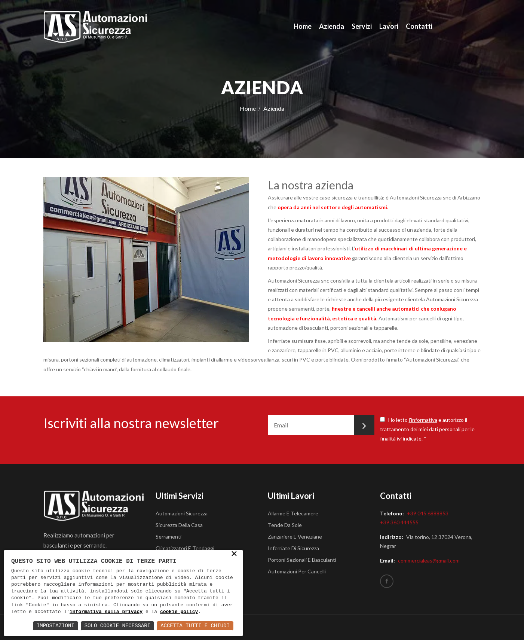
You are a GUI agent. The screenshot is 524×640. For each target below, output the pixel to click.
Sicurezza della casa (179, 525)
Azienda (331, 26)
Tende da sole (285, 525)
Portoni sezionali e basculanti (302, 560)
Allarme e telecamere (293, 513)
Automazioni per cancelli (297, 571)
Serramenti (168, 536)
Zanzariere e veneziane (295, 536)
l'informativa (423, 420)
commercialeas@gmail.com (429, 560)
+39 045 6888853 (427, 513)
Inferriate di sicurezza (293, 548)
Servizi (362, 26)
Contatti (419, 26)
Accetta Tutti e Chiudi (195, 625)
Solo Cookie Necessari (117, 625)
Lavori (388, 26)
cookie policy (179, 612)
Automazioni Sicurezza (182, 513)
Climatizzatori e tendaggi (185, 548)
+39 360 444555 (399, 522)
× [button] (234, 554)
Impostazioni (55, 625)
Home (303, 26)
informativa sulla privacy (106, 612)
